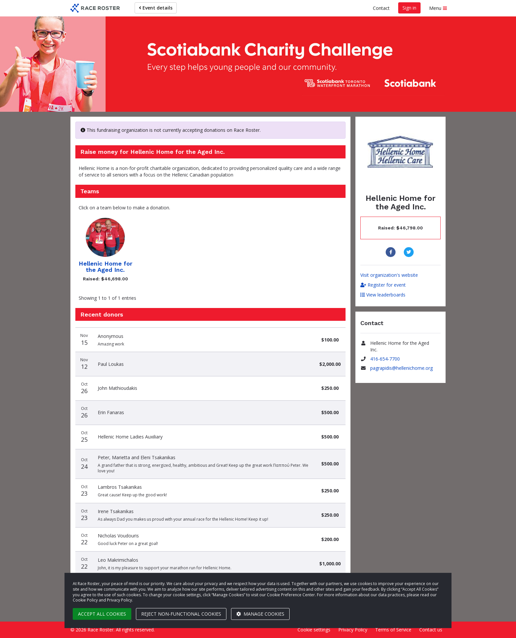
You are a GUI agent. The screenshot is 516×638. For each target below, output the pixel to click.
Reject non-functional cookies (181, 614)
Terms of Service (393, 629)
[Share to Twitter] (409, 252)
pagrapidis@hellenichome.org (401, 368)
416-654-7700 (385, 359)
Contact (381, 8)
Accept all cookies (102, 614)
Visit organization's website (389, 275)
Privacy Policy (352, 629)
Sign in (409, 8)
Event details (155, 8)
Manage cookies (260, 614)
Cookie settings (313, 629)
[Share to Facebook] (391, 252)
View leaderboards (382, 295)
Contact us (430, 629)
